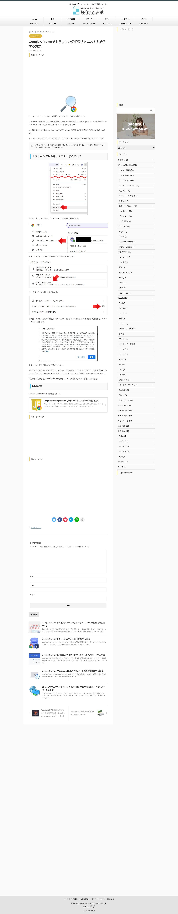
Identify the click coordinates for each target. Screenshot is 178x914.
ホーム (34, 19)
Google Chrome (36, 528)
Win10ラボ (89, 737)
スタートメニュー (125, 23)
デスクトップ (107, 23)
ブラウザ (89, 19)
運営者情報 (84, 730)
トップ (66, 730)
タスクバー (52, 23)
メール (32, 585)
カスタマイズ (143, 23)
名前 (31, 576)
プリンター (70, 23)
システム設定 (70, 19)
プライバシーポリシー (97, 730)
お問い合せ (110, 730)
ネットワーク (125, 19)
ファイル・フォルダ (89, 23)
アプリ (107, 19)
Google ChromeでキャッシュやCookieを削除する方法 (64, 639)
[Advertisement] (68, 74)
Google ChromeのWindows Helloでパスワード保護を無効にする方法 (70, 671)
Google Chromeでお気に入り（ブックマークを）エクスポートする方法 (71, 655)
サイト (32, 594)
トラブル (143, 19)
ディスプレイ (34, 23)
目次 (52, 19)
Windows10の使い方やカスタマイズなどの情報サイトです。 (89, 734)
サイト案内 (74, 730)
